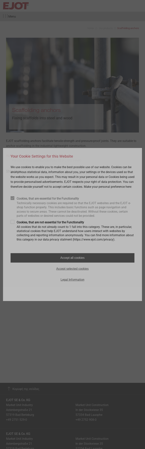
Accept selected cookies (72, 268)
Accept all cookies (72, 257)
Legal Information (72, 279)
